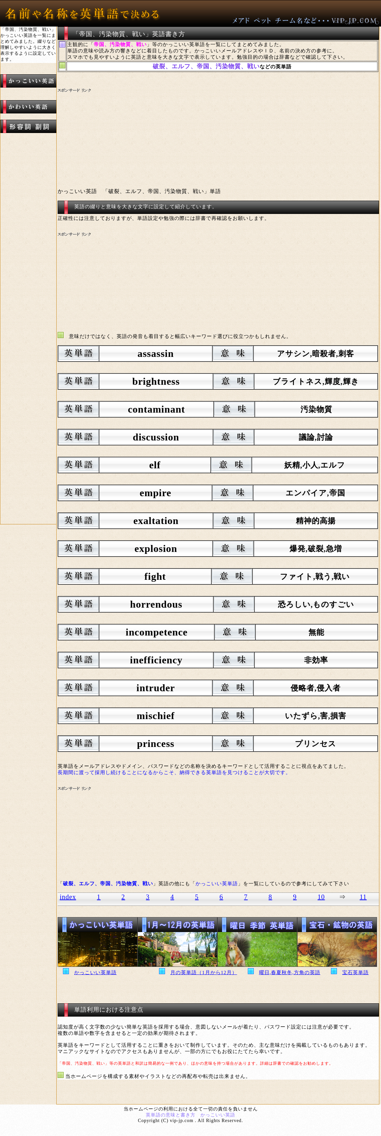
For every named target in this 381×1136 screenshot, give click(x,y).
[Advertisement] (182, 134)
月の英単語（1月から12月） (203, 972)
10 (321, 897)
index (68, 897)
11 (363, 897)
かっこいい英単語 (95, 972)
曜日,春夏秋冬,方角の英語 (290, 972)
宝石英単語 (355, 972)
